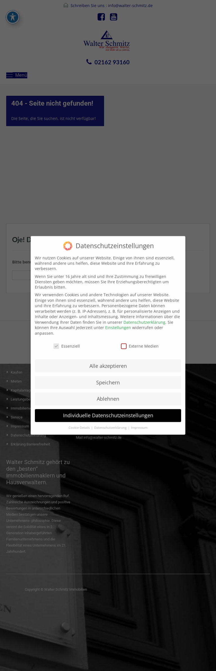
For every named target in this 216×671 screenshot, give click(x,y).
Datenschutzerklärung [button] (110, 422)
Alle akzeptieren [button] (108, 360)
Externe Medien (140, 340)
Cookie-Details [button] (80, 422)
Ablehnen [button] (108, 393)
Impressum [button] (139, 422)
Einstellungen (118, 322)
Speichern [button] (108, 376)
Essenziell (66, 340)
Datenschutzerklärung (144, 316)
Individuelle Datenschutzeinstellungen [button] (108, 409)
